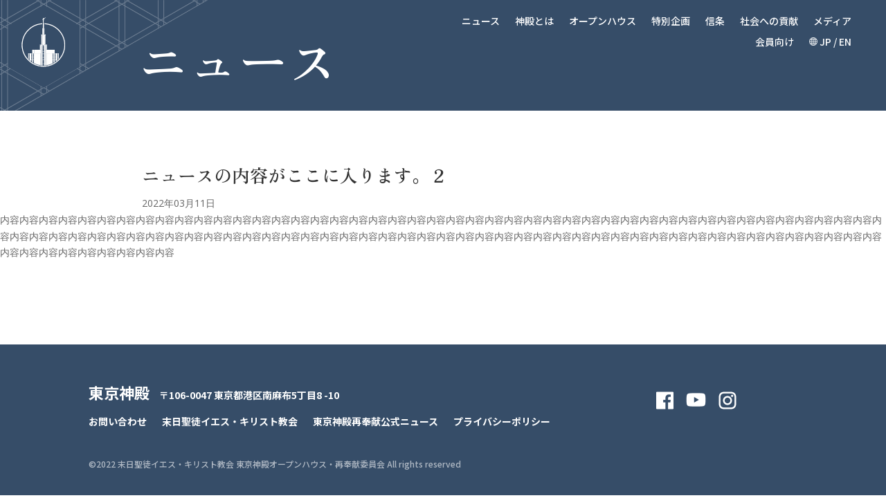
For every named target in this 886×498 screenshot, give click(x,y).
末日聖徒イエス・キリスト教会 (230, 422)
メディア (832, 22)
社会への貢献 (769, 22)
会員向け (774, 42)
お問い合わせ (118, 422)
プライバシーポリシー (501, 422)
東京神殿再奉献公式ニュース (375, 422)
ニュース (481, 22)
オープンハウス (602, 22)
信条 (715, 22)
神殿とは (534, 22)
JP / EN (830, 42)
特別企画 (670, 22)
